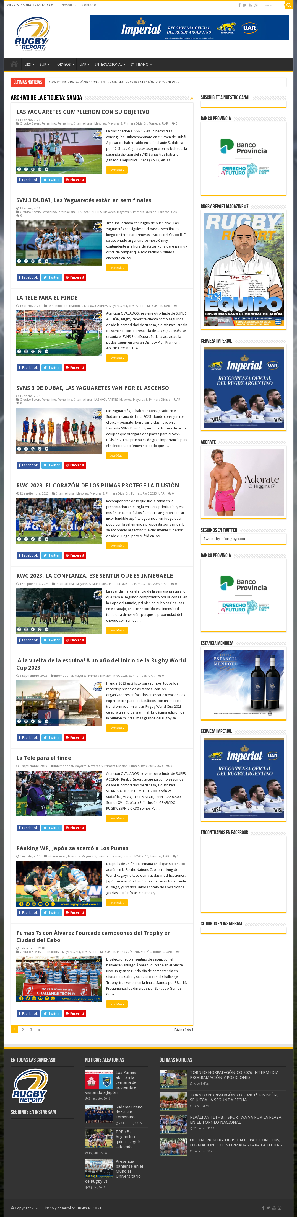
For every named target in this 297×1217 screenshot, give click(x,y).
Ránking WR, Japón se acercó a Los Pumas (72, 848)
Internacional (83, 123)
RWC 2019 (148, 766)
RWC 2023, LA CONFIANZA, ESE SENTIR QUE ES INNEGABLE (94, 575)
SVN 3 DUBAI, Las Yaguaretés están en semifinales (83, 200)
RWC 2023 (150, 493)
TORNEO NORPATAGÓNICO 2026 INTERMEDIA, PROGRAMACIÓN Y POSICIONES (113, 82)
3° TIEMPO (139, 64)
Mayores (100, 123)
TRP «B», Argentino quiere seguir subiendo (128, 1139)
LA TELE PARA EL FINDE (47, 297)
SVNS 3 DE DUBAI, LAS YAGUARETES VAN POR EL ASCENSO (92, 388)
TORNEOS (63, 64)
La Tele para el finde (43, 758)
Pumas (136, 493)
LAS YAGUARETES (90, 212)
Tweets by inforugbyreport (225, 539)
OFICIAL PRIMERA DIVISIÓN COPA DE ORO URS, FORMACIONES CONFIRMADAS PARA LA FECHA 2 (236, 1142)
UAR (83, 64)
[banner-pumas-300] (244, 387)
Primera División (135, 123)
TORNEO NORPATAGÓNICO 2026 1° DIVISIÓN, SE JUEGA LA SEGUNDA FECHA (234, 1097)
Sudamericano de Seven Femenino (129, 1112)
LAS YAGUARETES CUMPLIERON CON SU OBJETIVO (83, 112)
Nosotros (69, 5)
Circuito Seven (30, 123)
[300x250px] (244, 683)
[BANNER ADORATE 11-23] (244, 482)
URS (28, 64)
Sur (131, 676)
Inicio (14, 64)
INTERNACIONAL (108, 64)
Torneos (154, 123)
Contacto (89, 5)
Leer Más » (117, 170)
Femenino (49, 123)
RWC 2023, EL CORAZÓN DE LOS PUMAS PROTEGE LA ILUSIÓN (97, 485)
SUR (43, 64)
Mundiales (99, 584)
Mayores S (115, 123)
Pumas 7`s (125, 952)
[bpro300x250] (244, 158)
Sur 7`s (146, 952)
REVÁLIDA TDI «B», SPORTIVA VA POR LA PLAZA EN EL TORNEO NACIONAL (235, 1120)
